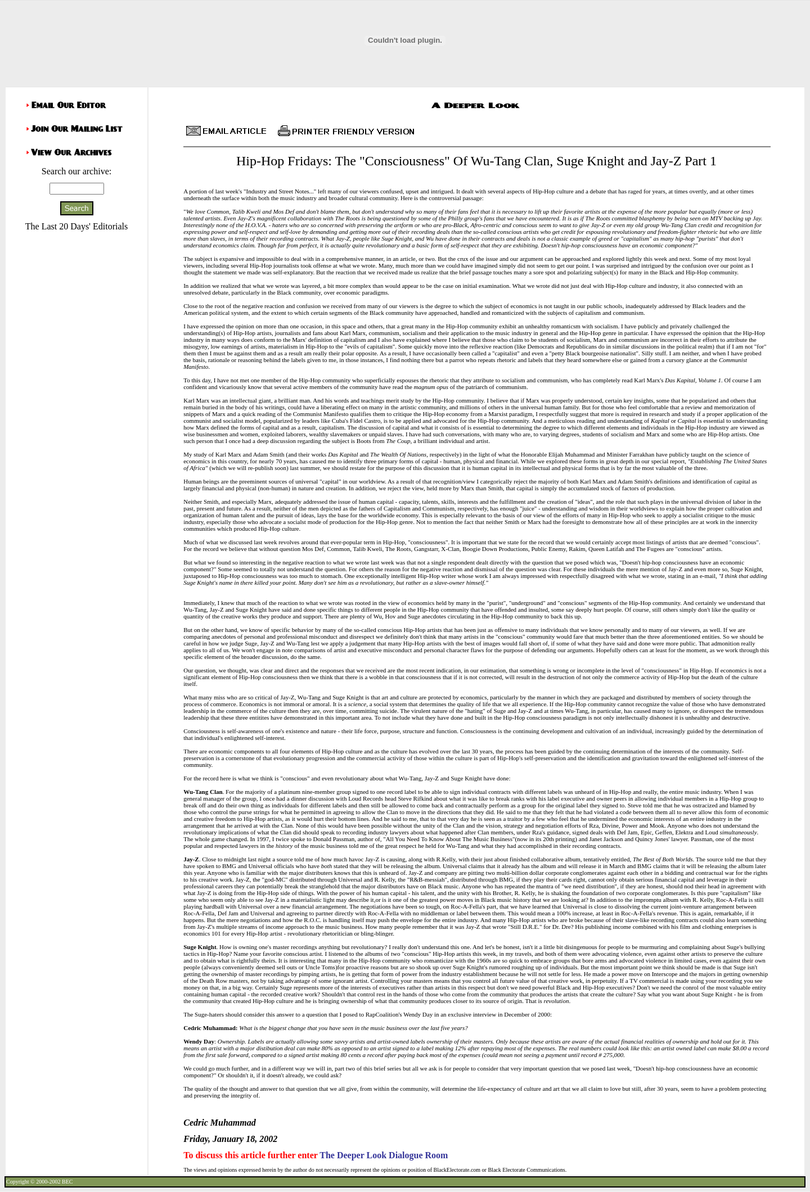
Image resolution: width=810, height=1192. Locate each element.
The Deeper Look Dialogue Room (384, 1155)
